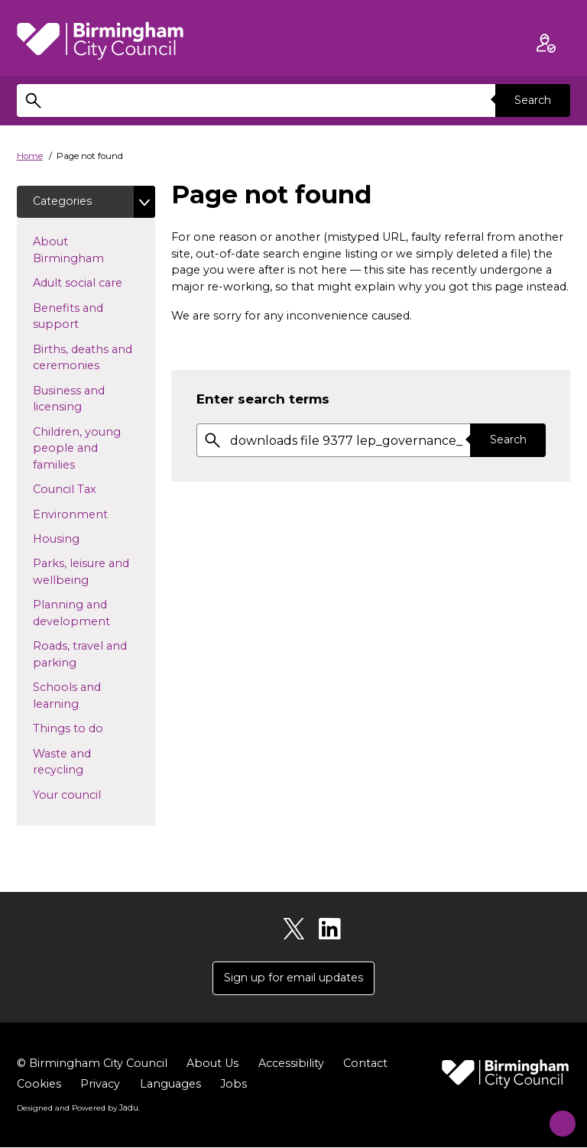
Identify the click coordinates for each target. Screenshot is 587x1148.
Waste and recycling (82, 762)
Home (30, 156)
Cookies (39, 1085)
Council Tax (89, 489)
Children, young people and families (78, 449)
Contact (365, 1065)
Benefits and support (80, 317)
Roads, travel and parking (80, 655)
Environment (94, 514)
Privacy (100, 1085)
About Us (212, 1065)
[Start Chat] (554, 1115)
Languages (170, 1085)
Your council (91, 795)
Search (532, 100)
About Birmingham (93, 250)
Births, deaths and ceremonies (90, 358)
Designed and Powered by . (78, 1109)
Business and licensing (82, 399)
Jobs (233, 1085)
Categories (62, 201)
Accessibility (291, 1065)
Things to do (92, 728)
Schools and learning (80, 696)
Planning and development (94, 613)
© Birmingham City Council (92, 1065)
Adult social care (94, 282)
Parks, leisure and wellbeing (85, 572)
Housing (80, 538)
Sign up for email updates (293, 979)
